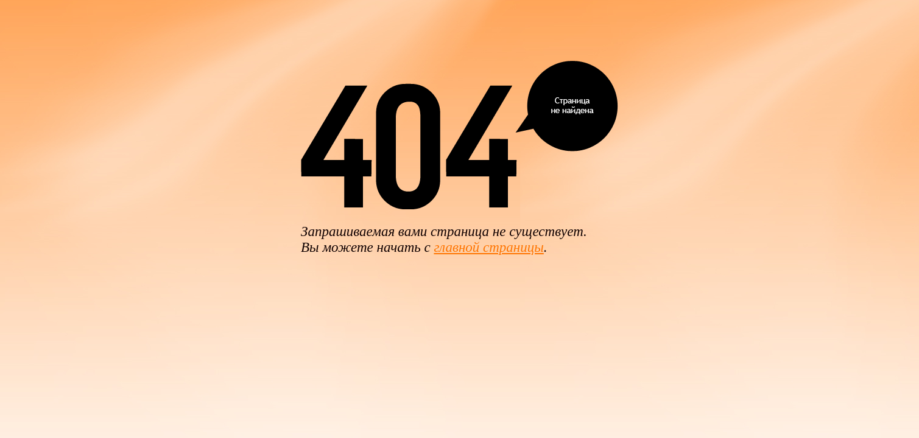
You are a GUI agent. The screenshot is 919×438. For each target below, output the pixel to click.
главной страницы (488, 247)
